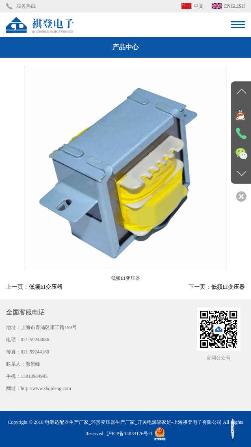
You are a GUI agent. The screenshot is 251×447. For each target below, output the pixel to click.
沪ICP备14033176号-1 (130, 433)
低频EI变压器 (46, 287)
